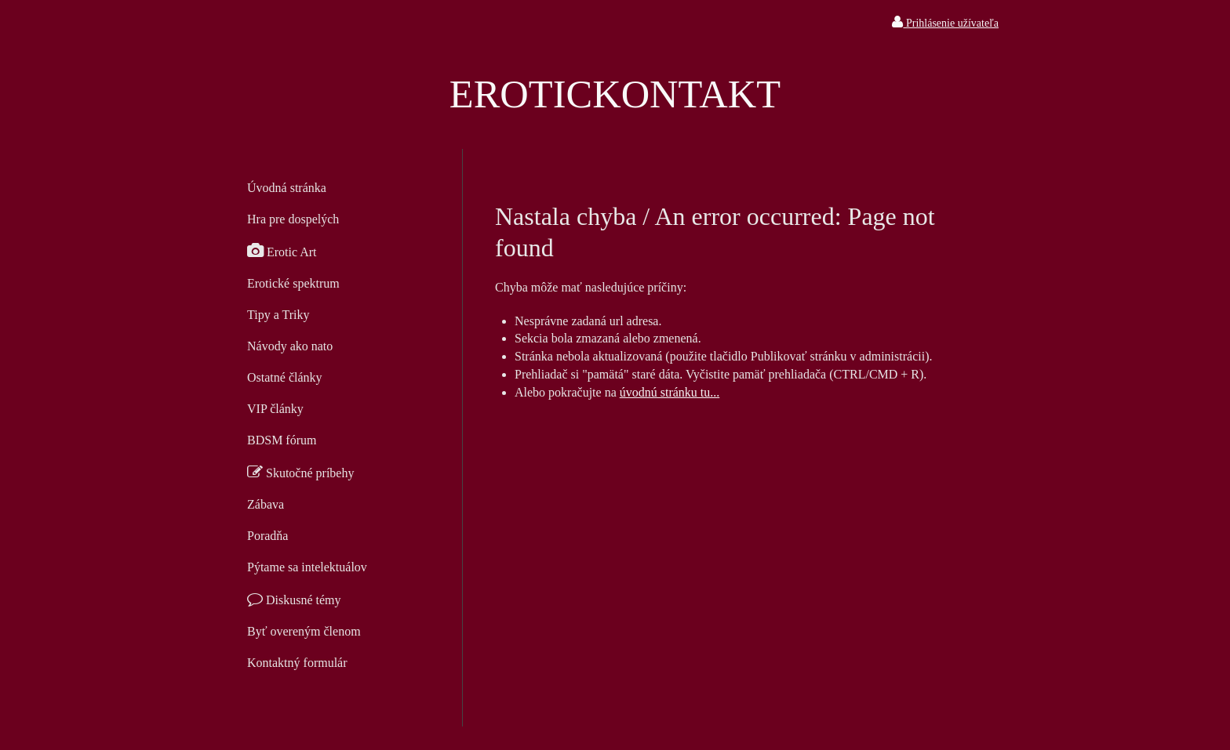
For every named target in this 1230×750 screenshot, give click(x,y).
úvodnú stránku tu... (670, 392)
